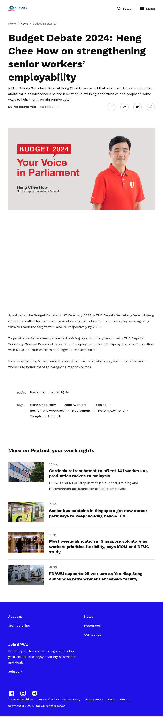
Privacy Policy (94, 700)
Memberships (19, 626)
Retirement (81, 410)
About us (15, 617)
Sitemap (125, 700)
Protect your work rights (49, 392)
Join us (13, 672)
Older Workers (74, 404)
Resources (92, 626)
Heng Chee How (43, 404)
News (24, 23)
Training (100, 404)
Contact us (92, 635)
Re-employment (111, 410)
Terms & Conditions (20, 700)
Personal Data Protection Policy (59, 700)
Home (12, 23)
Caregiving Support (45, 416)
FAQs (111, 700)
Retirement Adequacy (47, 410)
